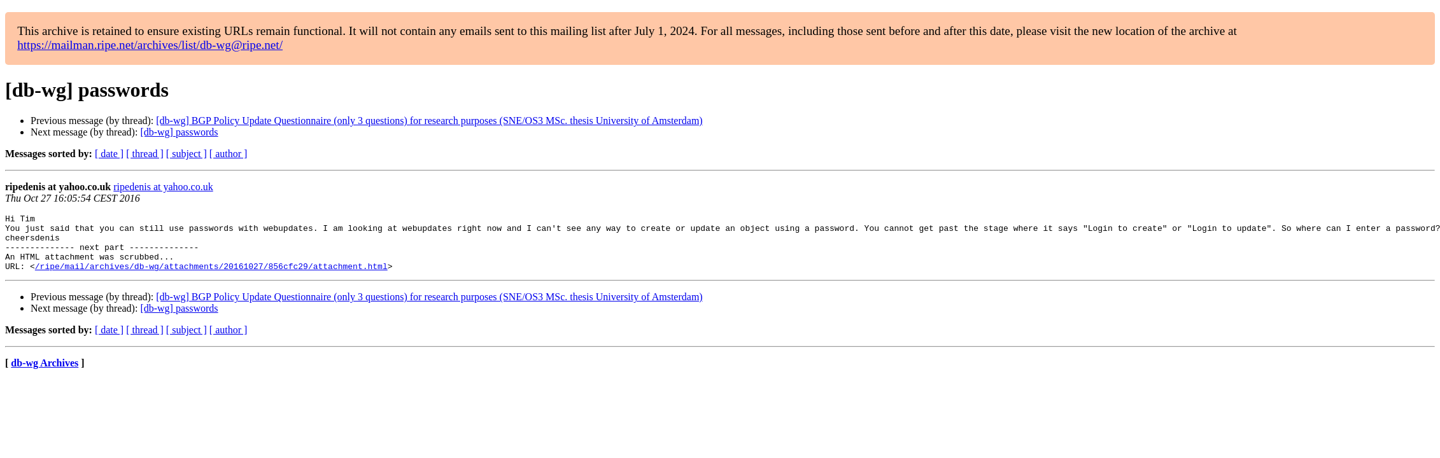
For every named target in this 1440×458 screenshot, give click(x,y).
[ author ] (228, 153)
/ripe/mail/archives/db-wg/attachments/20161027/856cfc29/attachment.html (211, 277)
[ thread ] (145, 153)
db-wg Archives (44, 374)
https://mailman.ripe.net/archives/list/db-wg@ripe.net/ (150, 45)
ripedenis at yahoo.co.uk (163, 186)
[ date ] (109, 153)
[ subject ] (186, 153)
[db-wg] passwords (179, 132)
